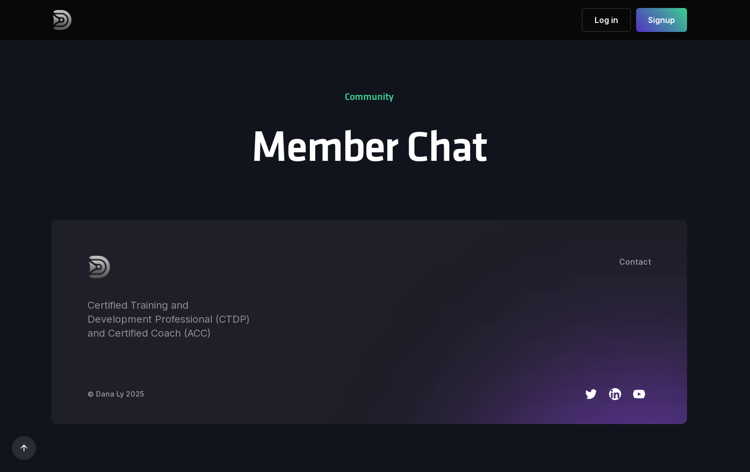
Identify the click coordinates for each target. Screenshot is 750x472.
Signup (661, 20)
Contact (635, 262)
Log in (606, 20)
